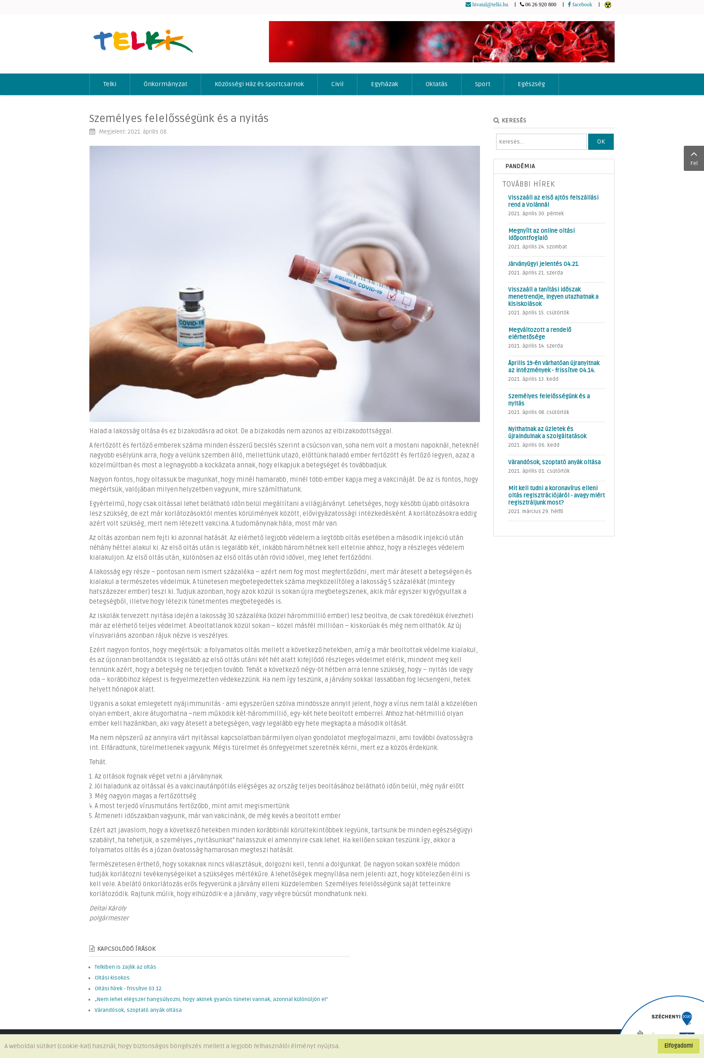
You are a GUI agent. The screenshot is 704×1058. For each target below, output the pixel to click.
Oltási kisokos (112, 978)
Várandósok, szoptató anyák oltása (138, 1010)
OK (601, 141)
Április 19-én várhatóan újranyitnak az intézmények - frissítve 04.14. (553, 367)
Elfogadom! (678, 1045)
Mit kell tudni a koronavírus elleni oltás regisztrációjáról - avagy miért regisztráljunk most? (556, 495)
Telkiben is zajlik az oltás (125, 967)
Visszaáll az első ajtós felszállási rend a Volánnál (553, 201)
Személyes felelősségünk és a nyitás (178, 118)
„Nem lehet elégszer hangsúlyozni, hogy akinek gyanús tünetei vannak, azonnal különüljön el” (211, 999)
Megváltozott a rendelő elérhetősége (539, 334)
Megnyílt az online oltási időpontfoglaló (541, 234)
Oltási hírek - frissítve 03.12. (129, 988)
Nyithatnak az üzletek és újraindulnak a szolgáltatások (547, 433)
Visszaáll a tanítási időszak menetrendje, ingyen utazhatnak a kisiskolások (553, 297)
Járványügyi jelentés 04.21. (543, 264)
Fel (694, 157)
